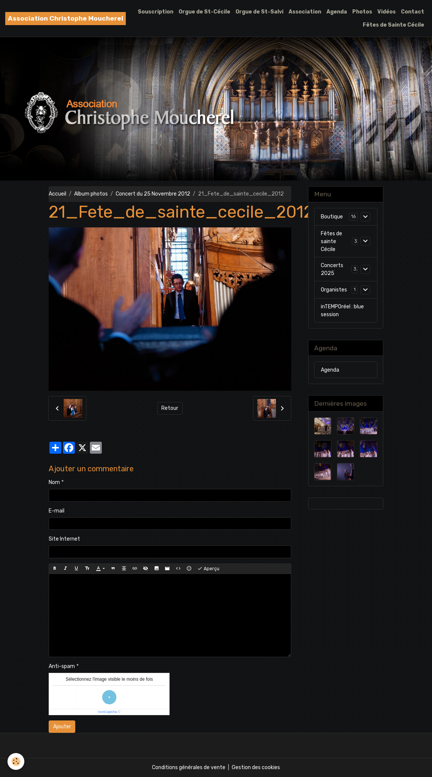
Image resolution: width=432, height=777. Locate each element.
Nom (54, 482)
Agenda (336, 12)
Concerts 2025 (332, 269)
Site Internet (64, 539)
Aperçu (208, 568)
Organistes (334, 290)
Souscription (155, 12)
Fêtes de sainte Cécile (331, 241)
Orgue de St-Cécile (204, 12)
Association (305, 12)
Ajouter (62, 726)
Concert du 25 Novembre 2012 (153, 194)
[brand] (65, 18)
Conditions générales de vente (188, 767)
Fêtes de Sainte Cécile (393, 25)
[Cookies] (15, 761)
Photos (362, 12)
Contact (412, 12)
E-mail (56, 511)
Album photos (91, 194)
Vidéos (386, 12)
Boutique (332, 217)
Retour (169, 408)
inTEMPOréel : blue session (342, 310)
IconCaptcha (107, 712)
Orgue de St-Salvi (259, 12)
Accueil (57, 194)
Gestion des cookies (256, 767)
